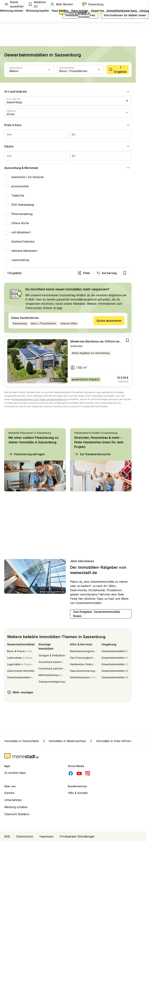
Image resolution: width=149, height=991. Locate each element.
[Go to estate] (67, 361)
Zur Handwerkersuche (92, 454)
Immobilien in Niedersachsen (64, 741)
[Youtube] (79, 773)
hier (59, 308)
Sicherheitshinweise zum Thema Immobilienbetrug (39, 399)
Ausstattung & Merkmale (68, 167)
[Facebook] (71, 773)
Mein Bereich (61, 4)
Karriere (9, 793)
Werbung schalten (16, 807)
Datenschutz (24, 836)
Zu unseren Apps (15, 772)
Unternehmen (13, 800)
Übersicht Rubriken (16, 814)
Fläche (68, 146)
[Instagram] (87, 773)
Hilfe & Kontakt (78, 793)
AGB (7, 836)
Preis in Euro (68, 125)
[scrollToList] (118, 69)
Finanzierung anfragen (26, 454)
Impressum (46, 836)
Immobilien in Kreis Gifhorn (110, 741)
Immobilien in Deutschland (21, 741)
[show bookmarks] (124, 273)
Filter (83, 273)
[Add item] (127, 340)
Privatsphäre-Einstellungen (77, 836)
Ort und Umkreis (68, 91)
